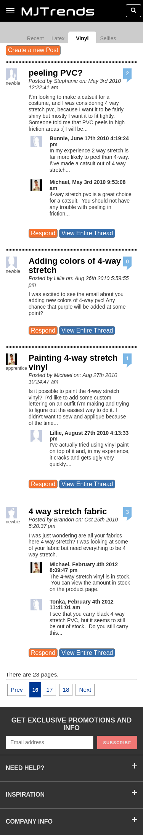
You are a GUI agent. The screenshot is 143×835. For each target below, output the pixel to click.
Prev (17, 689)
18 (66, 689)
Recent (35, 38)
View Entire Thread (87, 233)
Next (85, 689)
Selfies (108, 38)
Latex (57, 38)
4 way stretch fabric (68, 511)
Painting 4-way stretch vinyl (73, 362)
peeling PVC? (56, 73)
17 (49, 689)
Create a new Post (33, 50)
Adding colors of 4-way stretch (75, 265)
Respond (43, 233)
